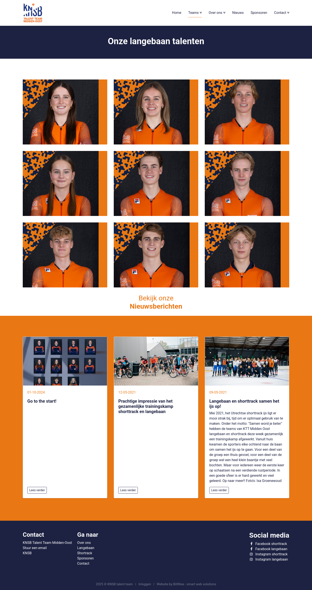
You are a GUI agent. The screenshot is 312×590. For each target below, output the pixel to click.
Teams (194, 13)
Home (176, 13)
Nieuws (238, 13)
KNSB (27, 553)
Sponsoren (259, 13)
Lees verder (37, 490)
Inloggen (144, 584)
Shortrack (84, 553)
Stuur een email (35, 548)
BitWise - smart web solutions (194, 584)
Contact (280, 13)
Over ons (216, 13)
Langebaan (85, 548)
